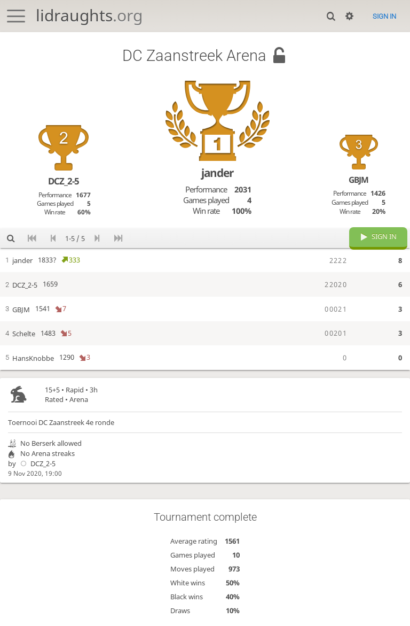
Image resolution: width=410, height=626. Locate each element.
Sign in (384, 16)
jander (217, 172)
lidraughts (89, 15)
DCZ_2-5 (36, 464)
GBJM (358, 180)
